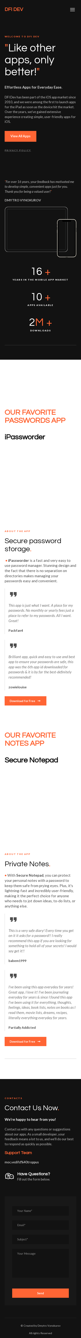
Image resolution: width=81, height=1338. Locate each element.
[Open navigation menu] (72, 9)
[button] (20, 136)
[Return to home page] (14, 9)
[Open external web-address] (40, 482)
